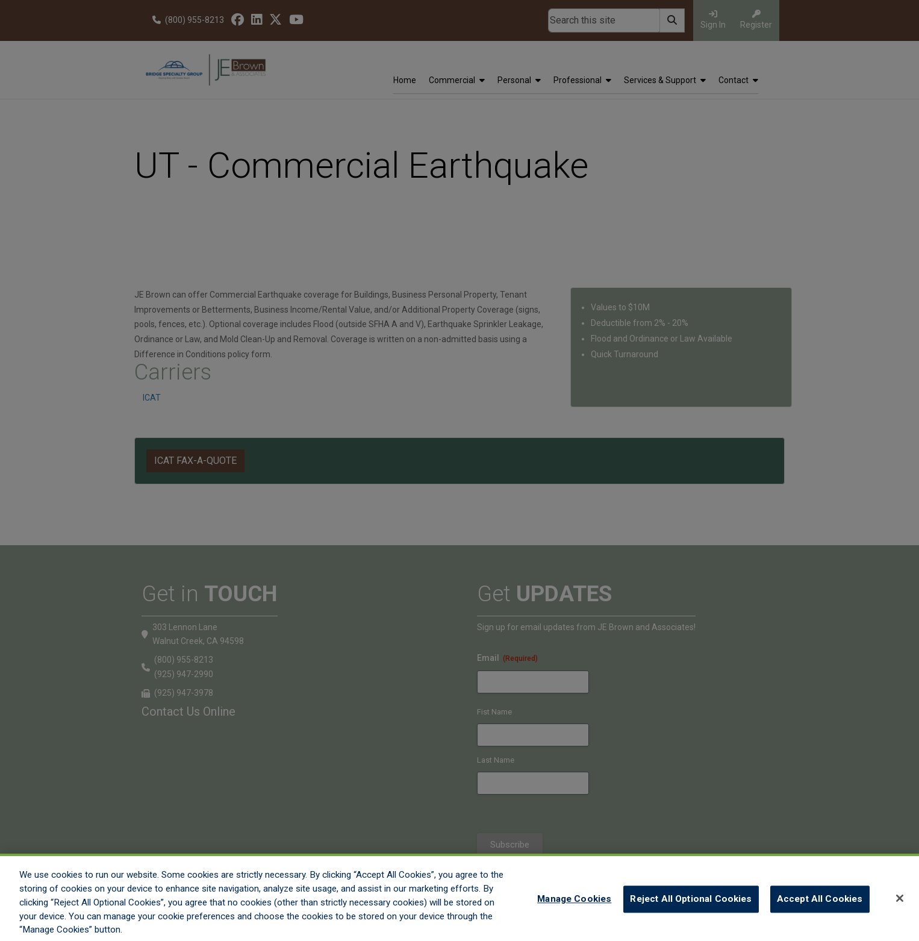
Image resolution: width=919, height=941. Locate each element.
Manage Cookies (574, 908)
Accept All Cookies (820, 908)
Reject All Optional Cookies (691, 908)
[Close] (899, 907)
